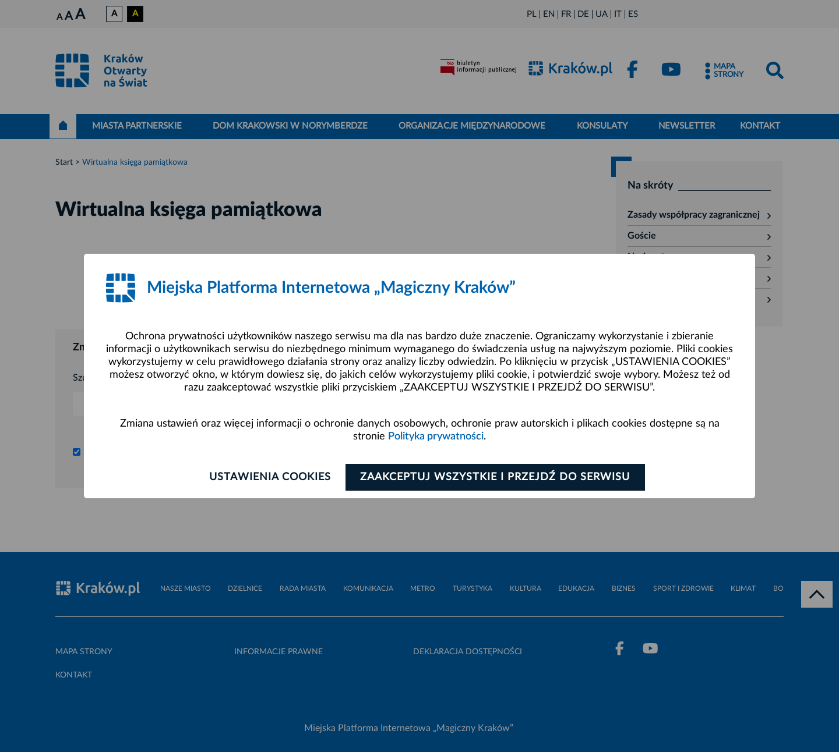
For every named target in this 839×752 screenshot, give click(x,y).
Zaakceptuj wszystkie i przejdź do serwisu (496, 477)
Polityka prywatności (436, 436)
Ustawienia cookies (269, 477)
